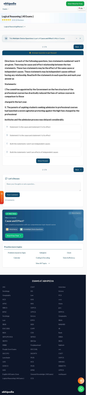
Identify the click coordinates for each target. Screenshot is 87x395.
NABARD (62, 324)
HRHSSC (62, 362)
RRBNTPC (62, 366)
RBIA (60, 320)
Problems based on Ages (17, 253)
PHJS (32, 358)
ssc (60, 349)
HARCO (5, 366)
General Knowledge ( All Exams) (42, 374)
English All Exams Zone (11, 374)
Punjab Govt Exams (9, 349)
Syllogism (43, 253)
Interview (62, 287)
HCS (4, 299)
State (61, 304)
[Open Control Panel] (2, 197)
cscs (60, 299)
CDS (32, 333)
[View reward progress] (81, 380)
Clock (69, 253)
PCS (60, 295)
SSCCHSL (34, 349)
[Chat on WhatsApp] (81, 389)
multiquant (62, 374)
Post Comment (12, 195)
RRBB (5, 345)
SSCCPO (6, 353)
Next (78, 47)
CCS (32, 378)
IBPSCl (33, 337)
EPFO (33, 320)
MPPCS (61, 312)
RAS (32, 304)
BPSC (5, 312)
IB (59, 328)
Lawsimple (6, 358)
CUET (61, 353)
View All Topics (43, 263)
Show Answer (43, 161)
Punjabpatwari (36, 345)
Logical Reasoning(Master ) (15, 27)
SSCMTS (34, 353)
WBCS (5, 308)
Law (32, 295)
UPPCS (33, 312)
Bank (60, 333)
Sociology (6, 291)
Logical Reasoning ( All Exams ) (13, 378)
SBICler (33, 341)
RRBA (61, 337)
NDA (4, 333)
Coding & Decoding (43, 258)
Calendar (17, 258)
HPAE (33, 370)
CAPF (33, 328)
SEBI (32, 324)
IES (32, 291)
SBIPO (5, 341)
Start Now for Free (75, 4)
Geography (7, 295)
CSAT (33, 287)
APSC (5, 304)
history (61, 291)
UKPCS (33, 308)
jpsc (60, 308)
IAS (4, 287)
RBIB (4, 324)
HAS (32, 299)
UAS (4, 362)
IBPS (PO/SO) (8, 337)
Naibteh (61, 345)
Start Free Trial (14, 236)
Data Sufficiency (69, 258)
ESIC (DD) (6, 328)
